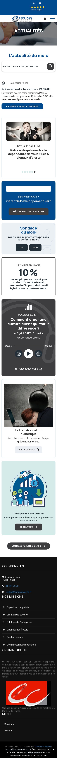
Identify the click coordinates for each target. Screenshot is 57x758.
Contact (8, 730)
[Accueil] (22, 19)
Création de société (15, 614)
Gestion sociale (12, 637)
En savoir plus (40, 755)
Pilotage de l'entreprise (17, 622)
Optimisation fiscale (15, 629)
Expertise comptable (15, 607)
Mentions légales (43, 747)
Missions (9, 724)
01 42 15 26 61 (13, 586)
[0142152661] (34, 3)
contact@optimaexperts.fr (18, 592)
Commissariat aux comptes (19, 644)
